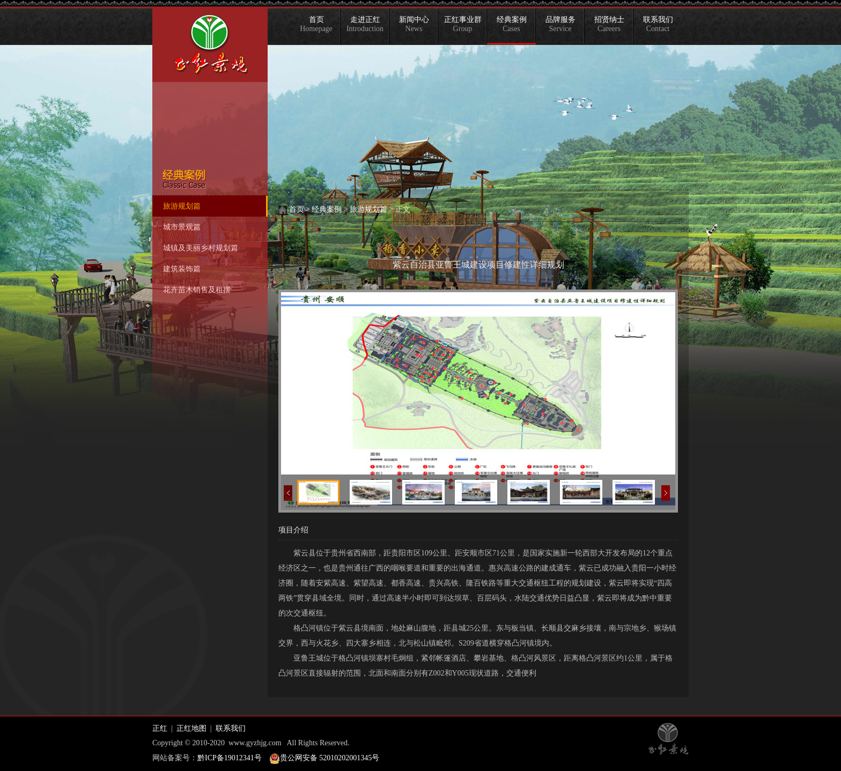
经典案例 (512, 24)
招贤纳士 (609, 24)
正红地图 (191, 728)
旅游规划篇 (368, 209)
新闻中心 (414, 24)
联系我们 (658, 24)
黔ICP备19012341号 (229, 758)
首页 (316, 24)
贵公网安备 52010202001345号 (330, 758)
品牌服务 (560, 24)
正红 (159, 728)
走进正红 (364, 24)
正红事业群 (463, 24)
